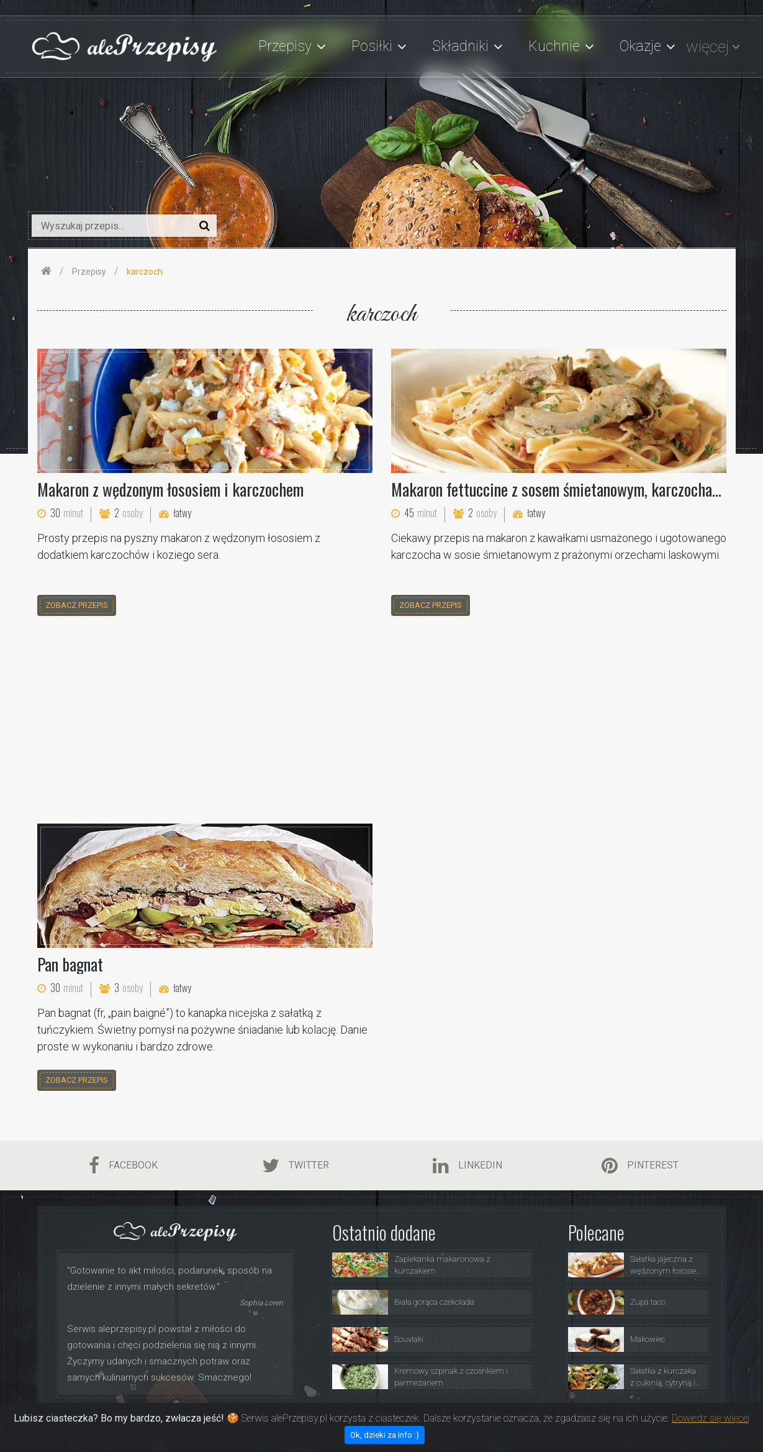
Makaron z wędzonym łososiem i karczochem (170, 489)
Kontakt (694, 1417)
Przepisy (470, 1417)
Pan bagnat (70, 964)
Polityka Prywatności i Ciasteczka (604, 1417)
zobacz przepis (76, 605)
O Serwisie (419, 1417)
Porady (515, 1417)
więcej (707, 46)
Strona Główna (356, 1417)
